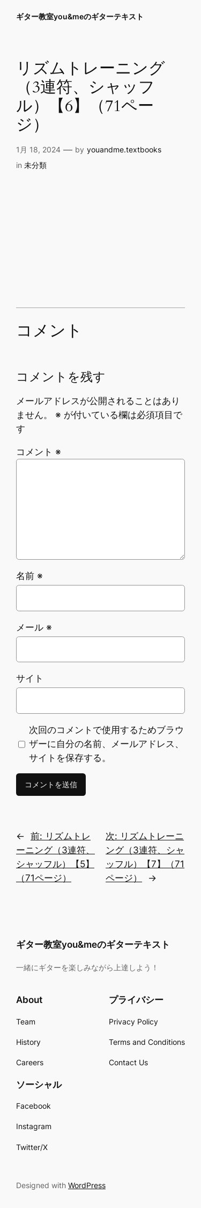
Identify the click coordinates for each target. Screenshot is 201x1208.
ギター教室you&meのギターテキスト (80, 16)
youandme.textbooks (124, 149)
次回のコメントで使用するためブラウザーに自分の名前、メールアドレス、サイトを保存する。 (106, 743)
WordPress (87, 1185)
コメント (38, 451)
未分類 (35, 165)
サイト (29, 678)
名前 (29, 575)
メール (34, 627)
